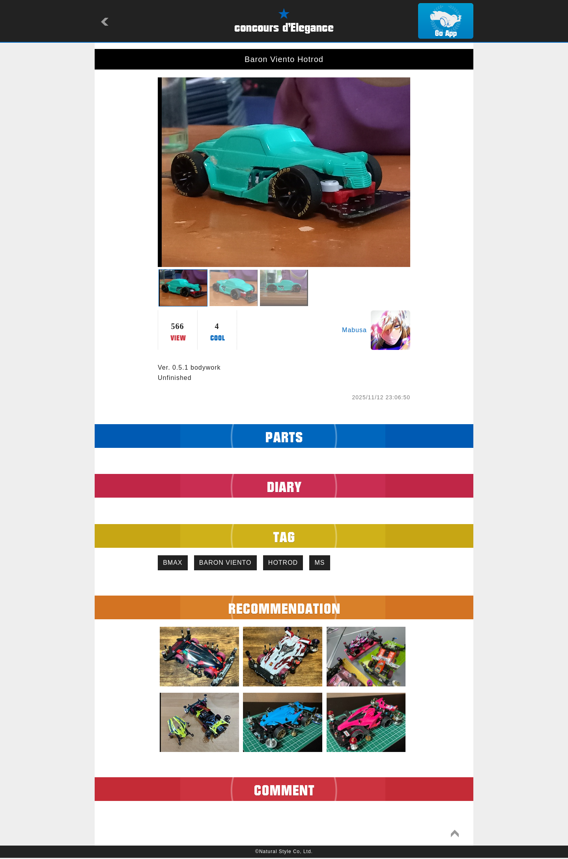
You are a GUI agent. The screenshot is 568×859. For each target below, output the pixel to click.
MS (327, 563)
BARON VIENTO (228, 563)
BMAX (173, 563)
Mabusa (354, 330)
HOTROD (288, 563)
